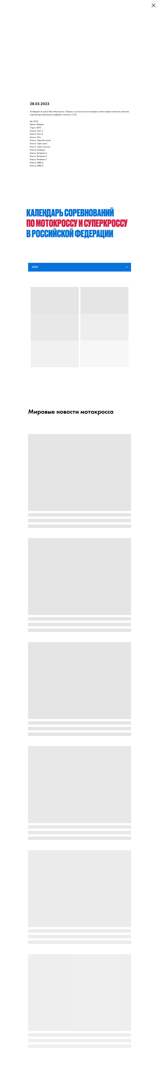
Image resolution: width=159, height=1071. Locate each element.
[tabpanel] (79, 333)
